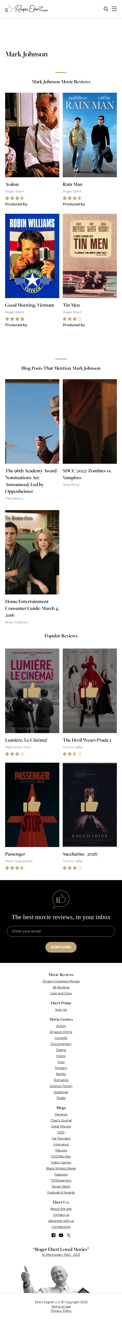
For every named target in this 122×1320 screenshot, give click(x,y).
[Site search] (106, 9)
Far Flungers (61, 1138)
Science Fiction (61, 1086)
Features (61, 1174)
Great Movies (61, 1126)
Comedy (61, 1038)
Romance (61, 1080)
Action (61, 1026)
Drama (61, 1050)
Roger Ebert (61, 1186)
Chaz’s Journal (61, 1120)
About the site (61, 1209)
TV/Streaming (61, 1180)
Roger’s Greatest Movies (61, 981)
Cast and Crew (61, 993)
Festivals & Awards (61, 1192)
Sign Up (61, 1010)
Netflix (61, 1074)
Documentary (61, 1044)
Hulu (61, 1062)
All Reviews (61, 987)
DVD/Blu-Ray (61, 1156)
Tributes (61, 1150)
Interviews (61, 1144)
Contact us (61, 1215)
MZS (61, 1132)
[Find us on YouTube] (61, 1235)
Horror (61, 1056)
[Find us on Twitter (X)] (69, 1235)
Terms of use (61, 1306)
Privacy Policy (61, 1311)
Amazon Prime (61, 1032)
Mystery (61, 1068)
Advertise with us (61, 1221)
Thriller (61, 1098)
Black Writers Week (61, 1168)
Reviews (61, 1114)
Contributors (61, 1227)
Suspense (61, 1092)
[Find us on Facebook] (53, 1235)
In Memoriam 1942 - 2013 (61, 1255)
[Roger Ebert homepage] (26, 9)
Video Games (61, 1162)
